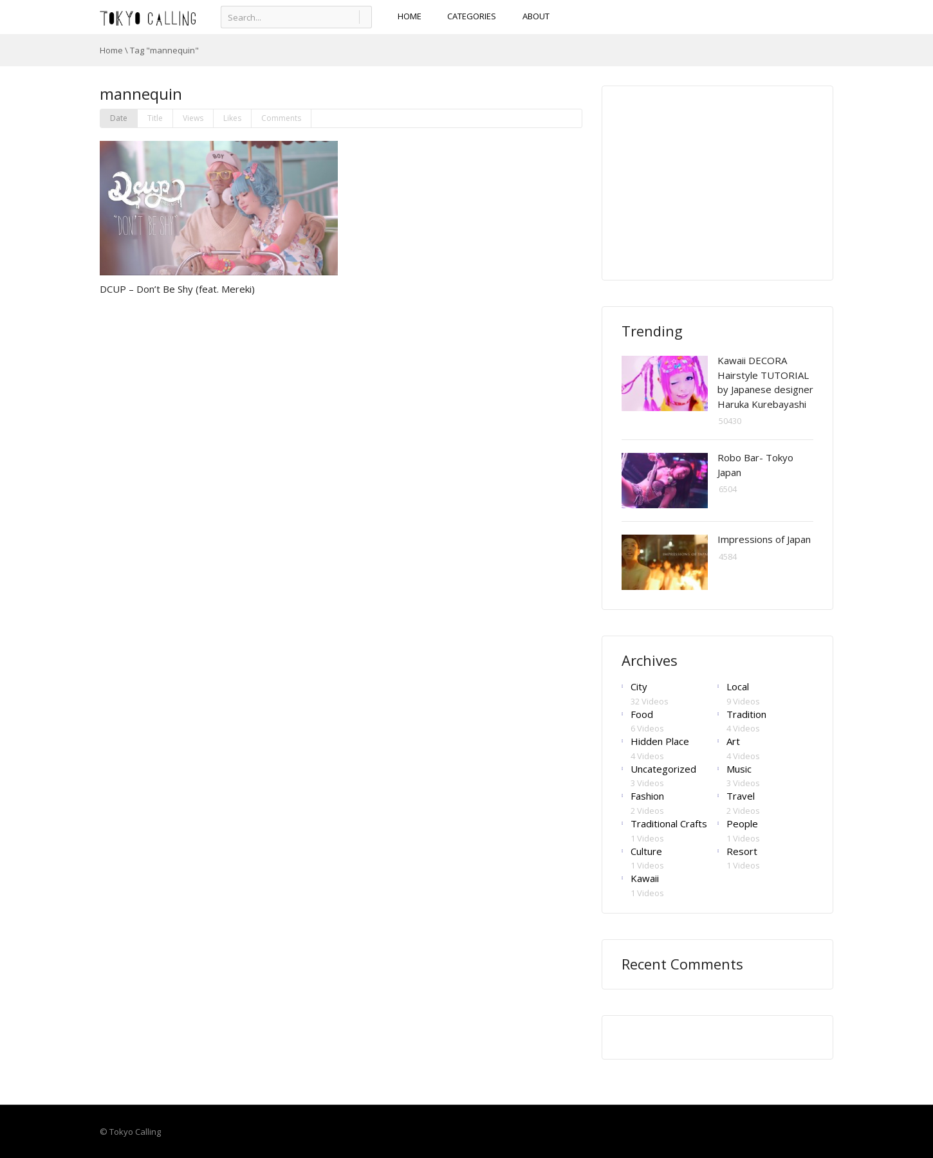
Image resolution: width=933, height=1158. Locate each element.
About (536, 16)
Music (739, 768)
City (639, 686)
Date (118, 118)
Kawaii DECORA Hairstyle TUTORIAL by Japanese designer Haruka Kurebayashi (765, 382)
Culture (646, 851)
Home (111, 50)
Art (733, 741)
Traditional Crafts (669, 823)
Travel (740, 795)
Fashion (647, 795)
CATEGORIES (472, 16)
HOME (409, 16)
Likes (232, 118)
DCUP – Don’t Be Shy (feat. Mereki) (177, 288)
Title (155, 118)
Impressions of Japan (764, 539)
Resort (741, 851)
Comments (281, 118)
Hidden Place (660, 741)
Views (193, 118)
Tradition (746, 714)
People (742, 823)
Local (737, 686)
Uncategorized (663, 768)
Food (642, 714)
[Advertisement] (718, 182)
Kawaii (645, 878)
